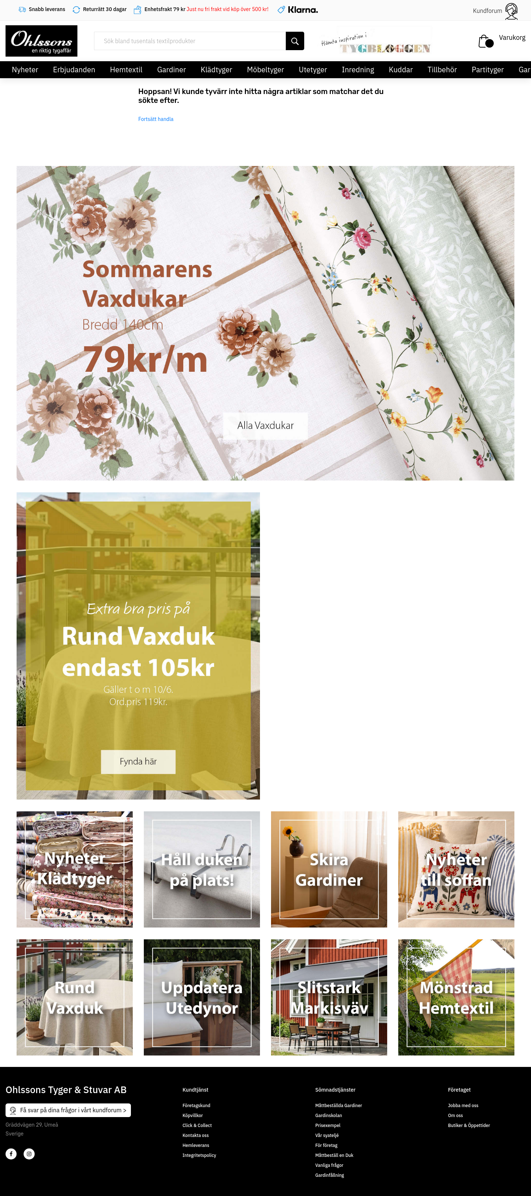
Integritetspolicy (199, 1155)
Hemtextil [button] (126, 69)
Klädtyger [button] (216, 69)
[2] (11, 1154)
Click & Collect (197, 1125)
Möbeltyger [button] (265, 69)
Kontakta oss (196, 1135)
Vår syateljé (327, 1135)
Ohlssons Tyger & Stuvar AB (66, 1089)
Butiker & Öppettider (469, 1125)
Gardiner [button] (171, 69)
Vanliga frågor (329, 1165)
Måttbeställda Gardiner (338, 1105)
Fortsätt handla (156, 119)
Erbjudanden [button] (74, 69)
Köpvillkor (193, 1115)
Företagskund (196, 1105)
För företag (326, 1145)
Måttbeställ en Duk (334, 1155)
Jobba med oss (463, 1105)
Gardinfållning (329, 1175)
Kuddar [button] (401, 69)
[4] (29, 1154)
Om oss (455, 1115)
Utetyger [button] (313, 69)
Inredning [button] (358, 69)
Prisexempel (327, 1125)
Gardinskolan (328, 1115)
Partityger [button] (488, 69)
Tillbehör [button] (442, 69)
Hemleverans (196, 1145)
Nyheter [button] (25, 69)
